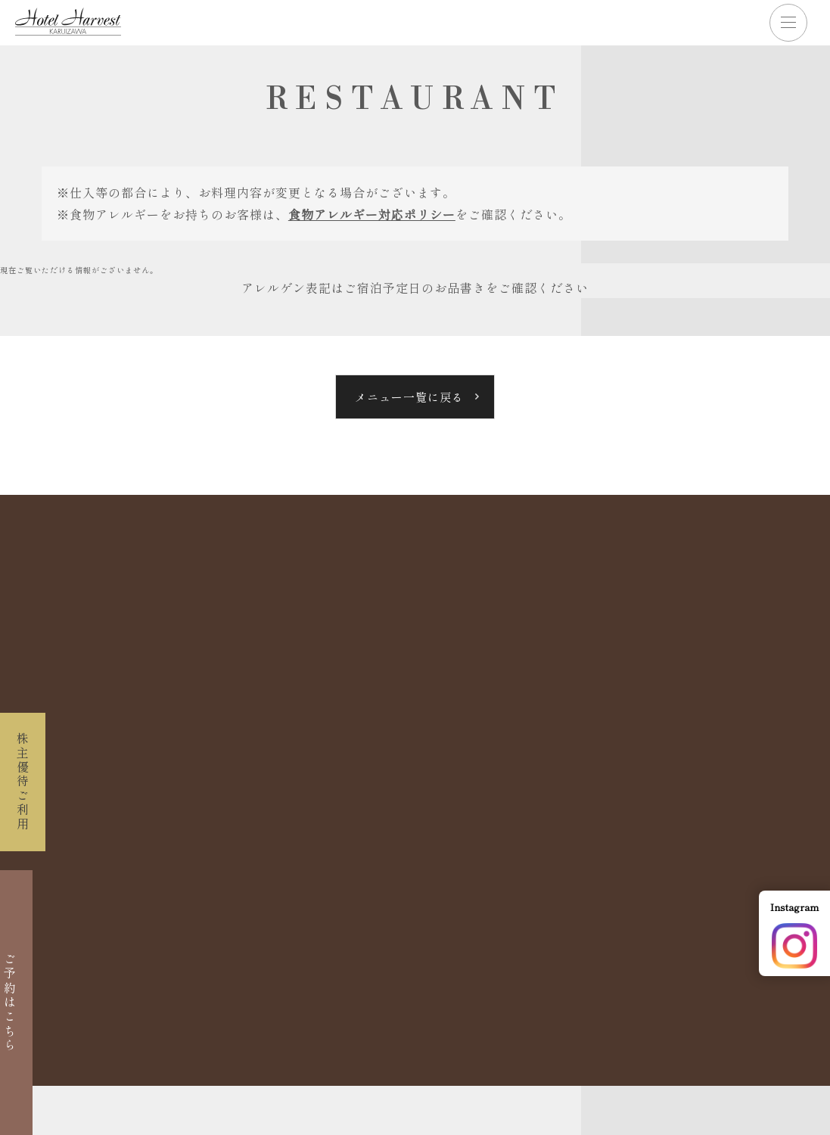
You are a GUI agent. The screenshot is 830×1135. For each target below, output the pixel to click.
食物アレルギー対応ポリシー (371, 214)
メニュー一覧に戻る (409, 397)
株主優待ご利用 (23, 782)
